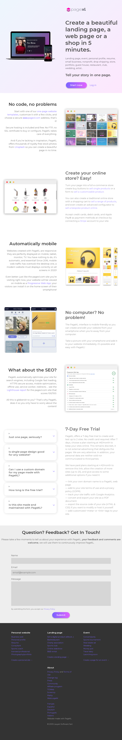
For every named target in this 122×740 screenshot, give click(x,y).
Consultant (16, 646)
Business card (17, 637)
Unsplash (20, 147)
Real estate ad (89, 643)
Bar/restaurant (53, 640)
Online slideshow (54, 649)
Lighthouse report (16, 390)
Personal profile (18, 640)
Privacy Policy (49, 609)
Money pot (88, 649)
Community (52, 684)
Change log (52, 678)
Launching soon (90, 654)
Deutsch (51, 710)
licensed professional (20, 651)
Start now (76, 85)
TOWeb (50, 689)
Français (50, 704)
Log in (93, 85)
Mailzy (50, 695)
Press (49, 681)
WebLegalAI (52, 698)
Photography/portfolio (21, 654)
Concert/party (89, 637)
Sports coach (17, 649)
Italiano (50, 716)
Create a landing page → (58, 657)
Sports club (52, 646)
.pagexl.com (31, 118)
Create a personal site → (21, 660)
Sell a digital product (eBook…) (60, 637)
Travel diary (88, 651)
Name (14, 555)
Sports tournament (92, 640)
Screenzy (51, 692)
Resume (15, 643)
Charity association (55, 643)
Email (14, 567)
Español (51, 707)
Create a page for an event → (96, 660)
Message (16, 579)
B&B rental (52, 651)
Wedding (87, 646)
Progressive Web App (39, 283)
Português (52, 713)
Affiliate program (54, 686)
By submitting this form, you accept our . (33, 609)
